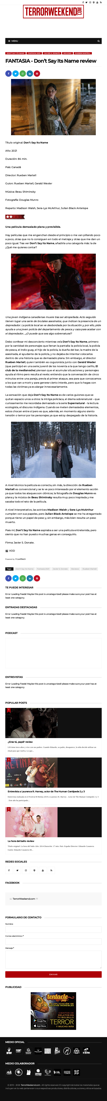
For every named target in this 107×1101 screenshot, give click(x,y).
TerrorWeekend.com (24, 899)
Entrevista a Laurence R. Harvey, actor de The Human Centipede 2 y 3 (46, 791)
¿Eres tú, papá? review (20, 742)
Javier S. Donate (52, 53)
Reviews (67, 53)
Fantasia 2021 (34, 53)
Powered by (15, 559)
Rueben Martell (82, 53)
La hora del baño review (21, 841)
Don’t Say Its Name (15, 53)
